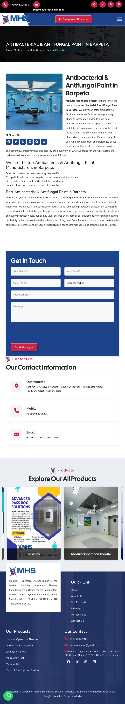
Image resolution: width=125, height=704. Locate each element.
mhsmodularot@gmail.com (48, 6)
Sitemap (76, 608)
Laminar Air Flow (16, 652)
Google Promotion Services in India (62, 696)
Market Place (78, 614)
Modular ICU (13, 664)
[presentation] (35, 333)
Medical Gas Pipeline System (23, 670)
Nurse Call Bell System (19, 645)
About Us (76, 596)
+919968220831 (15, 4)
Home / (10, 50)
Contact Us (77, 621)
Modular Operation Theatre (22, 639)
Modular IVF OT (15, 658)
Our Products (78, 602)
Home (74, 590)
